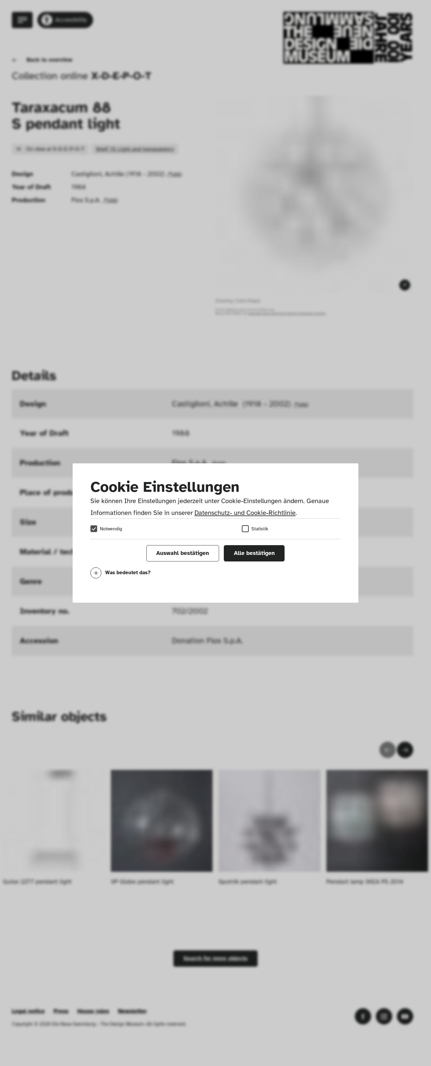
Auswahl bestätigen (182, 553)
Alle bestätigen (254, 553)
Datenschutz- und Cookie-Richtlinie (245, 513)
